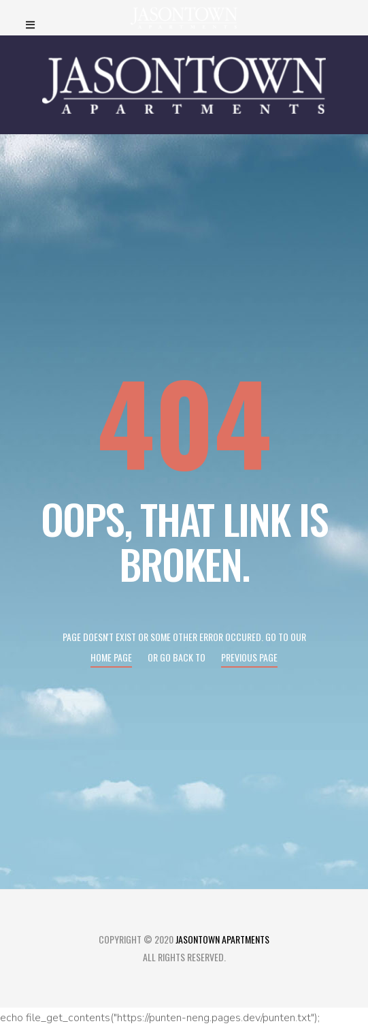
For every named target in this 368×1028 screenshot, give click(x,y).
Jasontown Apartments (222, 939)
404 (184, 420)
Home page (111, 657)
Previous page (249, 657)
